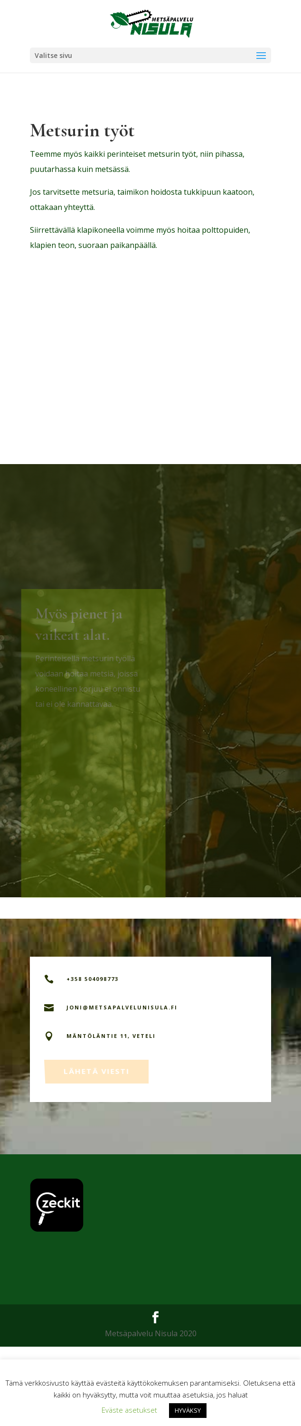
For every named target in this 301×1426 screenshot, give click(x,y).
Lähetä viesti (97, 1148)
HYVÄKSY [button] (188, 1410)
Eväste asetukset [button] (129, 1410)
